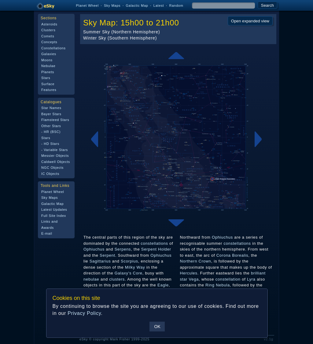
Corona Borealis (232, 255)
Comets (47, 36)
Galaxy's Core (128, 273)
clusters (117, 279)
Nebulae (48, 66)
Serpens (123, 249)
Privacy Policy (84, 313)
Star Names (51, 108)
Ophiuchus (94, 249)
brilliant (258, 273)
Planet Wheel (87, 5)
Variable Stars (56, 150)
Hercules (188, 273)
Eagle (163, 285)
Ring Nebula (217, 285)
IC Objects (50, 174)
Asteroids (49, 24)
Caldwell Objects (55, 162)
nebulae (91, 279)
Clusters (48, 30)
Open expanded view (250, 21)
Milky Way (135, 267)
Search (267, 5)
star (184, 279)
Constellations (53, 48)
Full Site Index (53, 215)
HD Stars (51, 144)
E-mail (46, 233)
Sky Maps (112, 5)
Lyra (251, 279)
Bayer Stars (51, 114)
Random (176, 5)
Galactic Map (137, 5)
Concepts (49, 42)
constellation (228, 279)
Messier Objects (55, 155)
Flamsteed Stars (55, 120)
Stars (45, 78)
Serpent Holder (156, 249)
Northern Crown (195, 261)
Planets (47, 72)
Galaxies (48, 54)
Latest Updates (54, 209)
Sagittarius (100, 261)
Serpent (107, 255)
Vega (194, 279)
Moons (47, 60)
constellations (154, 243)
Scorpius (129, 261)
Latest (158, 5)
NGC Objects (52, 167)
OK (157, 326)
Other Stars (51, 126)
